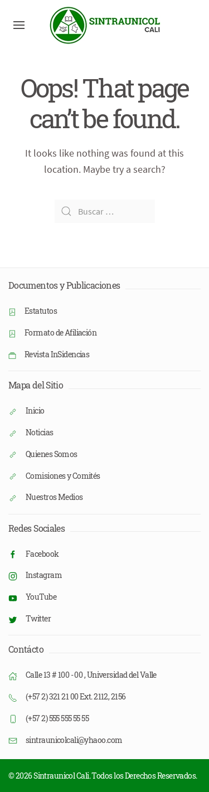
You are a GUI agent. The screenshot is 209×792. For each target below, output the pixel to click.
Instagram (44, 575)
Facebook (42, 553)
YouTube (41, 596)
